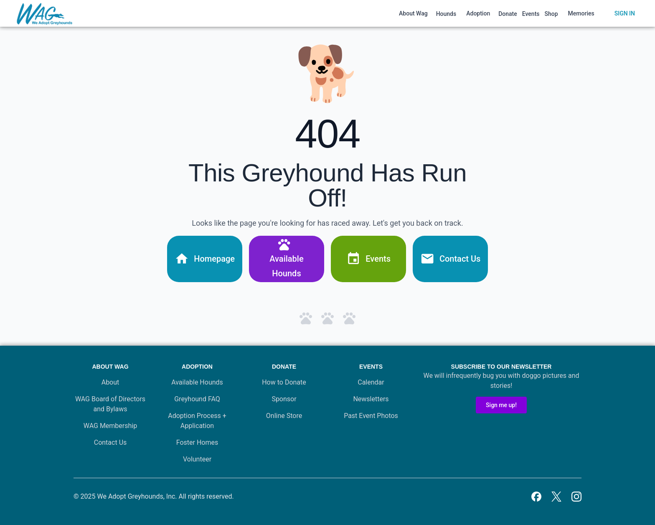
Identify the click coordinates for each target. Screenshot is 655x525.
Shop (551, 13)
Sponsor (284, 399)
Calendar (371, 382)
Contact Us (110, 442)
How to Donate (284, 382)
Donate (507, 13)
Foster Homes (197, 442)
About (110, 382)
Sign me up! (501, 405)
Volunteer (197, 459)
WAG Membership (110, 426)
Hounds (446, 13)
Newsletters (370, 399)
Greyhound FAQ (197, 399)
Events (531, 13)
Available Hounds (197, 382)
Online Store (284, 416)
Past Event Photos (371, 416)
